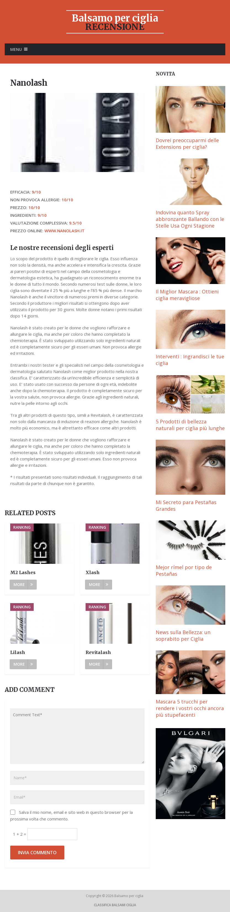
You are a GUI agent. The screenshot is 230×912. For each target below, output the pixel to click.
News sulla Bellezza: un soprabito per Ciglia (183, 635)
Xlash (93, 572)
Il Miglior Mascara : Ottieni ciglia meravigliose (187, 294)
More (23, 584)
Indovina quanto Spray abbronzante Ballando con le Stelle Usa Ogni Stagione (190, 219)
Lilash (17, 652)
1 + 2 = (20, 834)
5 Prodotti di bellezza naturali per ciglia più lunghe (190, 424)
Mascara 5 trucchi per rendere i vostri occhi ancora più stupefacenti (190, 708)
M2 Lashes (23, 572)
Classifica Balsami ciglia (115, 905)
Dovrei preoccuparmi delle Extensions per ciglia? (187, 143)
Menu (16, 49)
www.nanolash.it (64, 230)
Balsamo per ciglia (115, 18)
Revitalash (98, 652)
